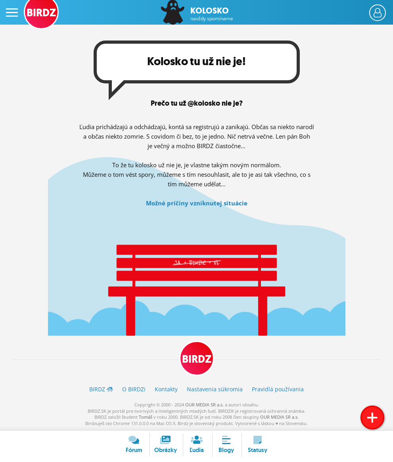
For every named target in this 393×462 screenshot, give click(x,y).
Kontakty (166, 389)
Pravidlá (278, 389)
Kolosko (211, 14)
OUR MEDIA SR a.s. (204, 405)
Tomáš (145, 417)
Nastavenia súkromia (215, 389)
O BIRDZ (134, 389)
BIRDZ (196, 359)
